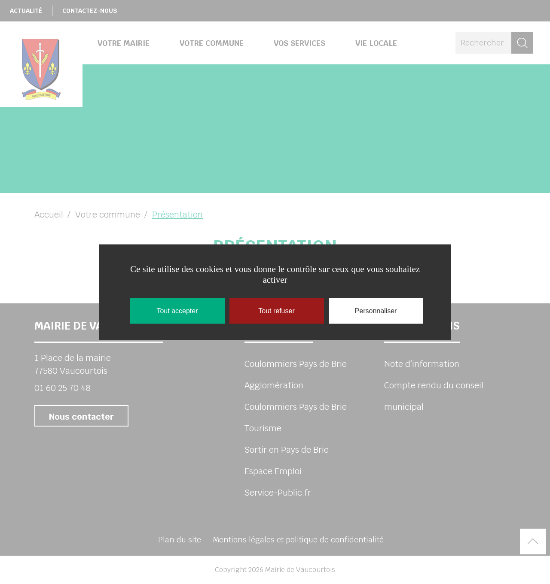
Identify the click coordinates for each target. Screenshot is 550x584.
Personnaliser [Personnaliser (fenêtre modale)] (376, 310)
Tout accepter (177, 310)
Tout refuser (276, 310)
